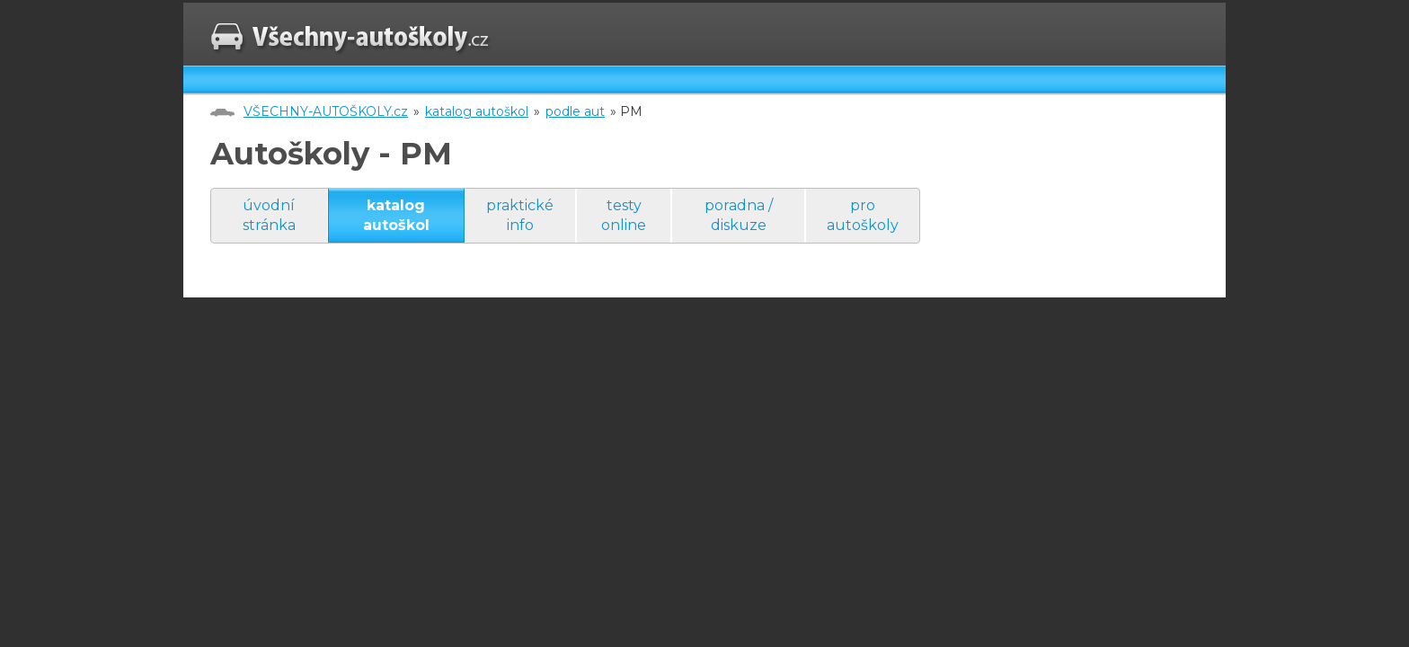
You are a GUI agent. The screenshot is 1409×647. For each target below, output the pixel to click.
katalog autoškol (476, 111)
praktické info (520, 215)
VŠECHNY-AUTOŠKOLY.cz (326, 111)
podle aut (575, 111)
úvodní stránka (269, 215)
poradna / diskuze (738, 215)
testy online (623, 215)
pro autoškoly (863, 215)
